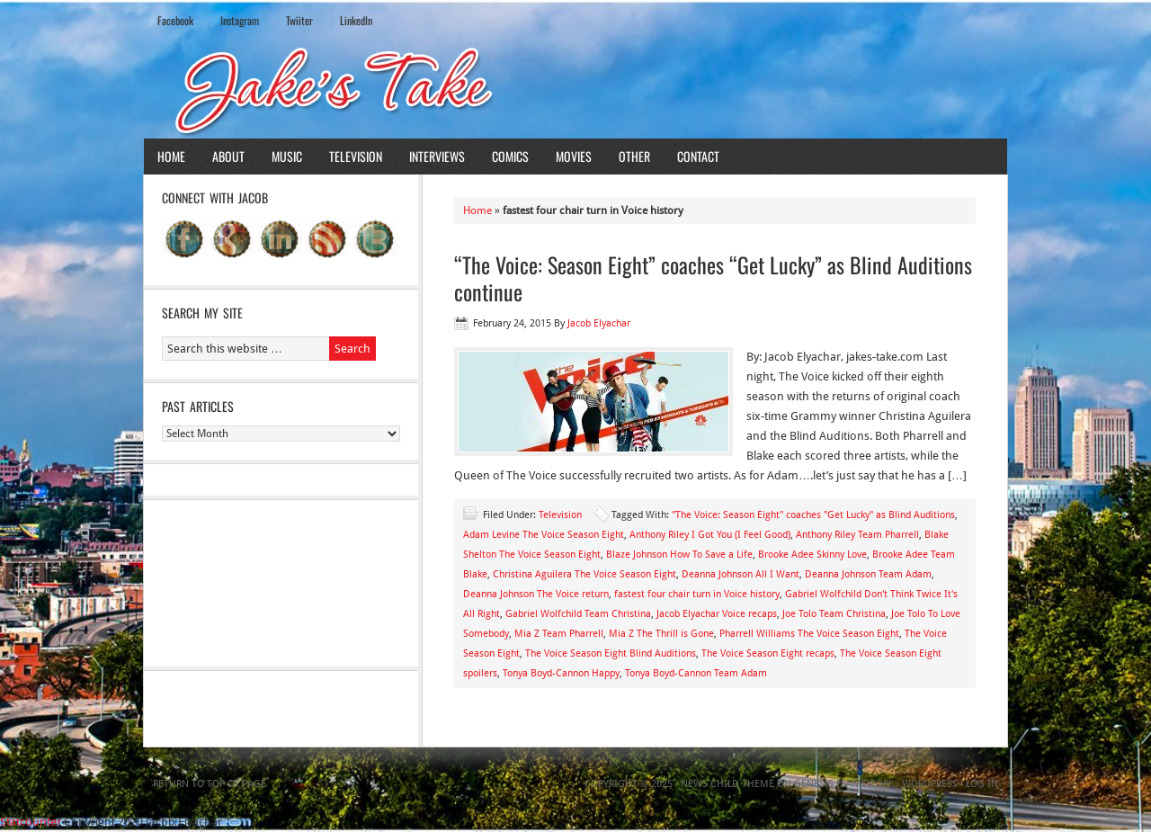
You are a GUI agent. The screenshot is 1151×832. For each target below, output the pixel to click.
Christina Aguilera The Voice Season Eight (584, 574)
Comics (510, 156)
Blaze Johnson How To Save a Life (679, 554)
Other (634, 156)
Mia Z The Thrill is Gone (661, 634)
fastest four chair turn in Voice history (697, 594)
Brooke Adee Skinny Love (812, 554)
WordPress (930, 784)
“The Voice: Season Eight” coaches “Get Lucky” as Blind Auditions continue (713, 278)
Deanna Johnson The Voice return (536, 594)
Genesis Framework (844, 784)
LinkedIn (356, 20)
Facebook (175, 20)
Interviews (437, 156)
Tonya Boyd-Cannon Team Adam (696, 673)
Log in (982, 784)
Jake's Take (575, 89)
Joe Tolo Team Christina (834, 614)
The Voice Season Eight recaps (767, 653)
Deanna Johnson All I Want (740, 574)
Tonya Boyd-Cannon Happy (561, 673)
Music (287, 156)
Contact (698, 156)
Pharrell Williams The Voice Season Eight (809, 634)
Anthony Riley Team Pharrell (857, 535)
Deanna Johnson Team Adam (868, 574)
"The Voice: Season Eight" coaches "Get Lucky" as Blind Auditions (813, 515)
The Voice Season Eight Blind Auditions (610, 653)
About (228, 156)
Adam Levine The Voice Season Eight (543, 535)
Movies (574, 156)
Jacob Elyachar (598, 323)
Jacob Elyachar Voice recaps (716, 614)
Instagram (239, 20)
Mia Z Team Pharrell (558, 634)
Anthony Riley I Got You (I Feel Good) (709, 535)
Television (355, 156)
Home (171, 156)
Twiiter (299, 20)
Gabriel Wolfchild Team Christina (578, 614)
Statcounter (30, 821)
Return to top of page (209, 784)
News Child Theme (727, 784)
